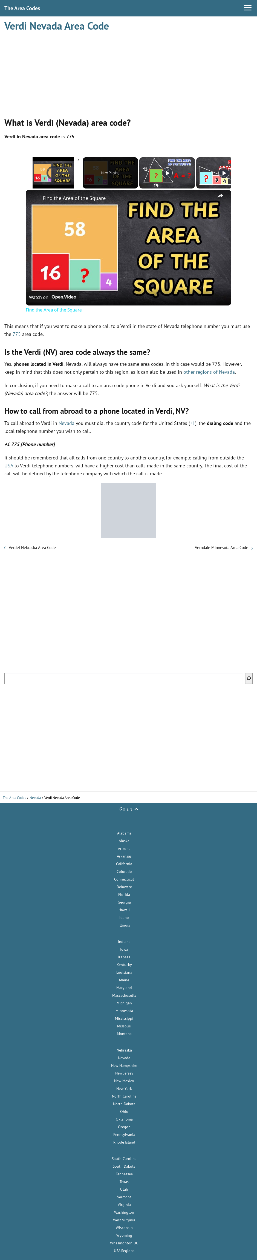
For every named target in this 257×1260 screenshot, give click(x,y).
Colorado (124, 871)
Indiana (124, 941)
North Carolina (124, 1096)
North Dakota (124, 1103)
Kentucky (124, 964)
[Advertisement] (128, 72)
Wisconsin (124, 1227)
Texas (124, 1181)
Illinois (124, 925)
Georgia (124, 902)
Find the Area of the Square (74, 198)
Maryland (124, 987)
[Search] (248, 678)
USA (8, 465)
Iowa (124, 949)
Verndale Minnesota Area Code (221, 547)
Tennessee (124, 1174)
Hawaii (124, 909)
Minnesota (124, 1010)
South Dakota (124, 1166)
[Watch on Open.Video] (52, 297)
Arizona (124, 848)
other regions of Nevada (209, 372)
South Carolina (124, 1158)
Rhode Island (124, 1142)
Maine (124, 980)
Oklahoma (124, 1119)
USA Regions (124, 1250)
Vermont (124, 1197)
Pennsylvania (124, 1134)
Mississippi (124, 1018)
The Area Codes (22, 8)
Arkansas (124, 856)
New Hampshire (124, 1065)
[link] (34, 198)
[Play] (167, 172)
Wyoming (124, 1235)
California (124, 863)
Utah (124, 1189)
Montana (124, 1033)
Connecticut (124, 879)
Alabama (124, 833)
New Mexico (124, 1080)
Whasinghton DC (124, 1243)
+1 (192, 423)
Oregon (124, 1126)
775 (17, 334)
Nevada (66, 423)
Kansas (124, 957)
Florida (124, 894)
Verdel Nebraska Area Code (32, 547)
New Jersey (124, 1073)
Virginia (124, 1204)
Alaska (124, 840)
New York (124, 1088)
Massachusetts (124, 995)
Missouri (124, 1026)
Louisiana (124, 972)
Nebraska (124, 1050)
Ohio (124, 1111)
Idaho (124, 917)
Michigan (124, 1003)
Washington (124, 1212)
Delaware (124, 886)
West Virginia (124, 1220)
